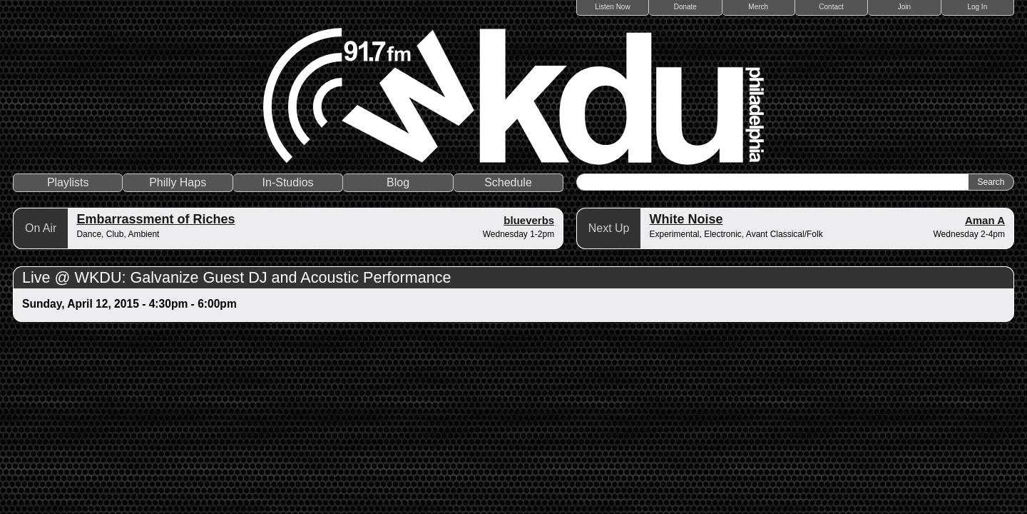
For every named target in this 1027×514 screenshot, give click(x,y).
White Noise (685, 219)
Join (904, 7)
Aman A (985, 220)
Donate (685, 7)
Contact (831, 7)
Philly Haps (177, 182)
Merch (758, 7)
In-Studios (288, 182)
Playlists (68, 182)
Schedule (508, 182)
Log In (977, 7)
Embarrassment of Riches (155, 219)
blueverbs (529, 220)
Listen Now (612, 7)
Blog (398, 182)
